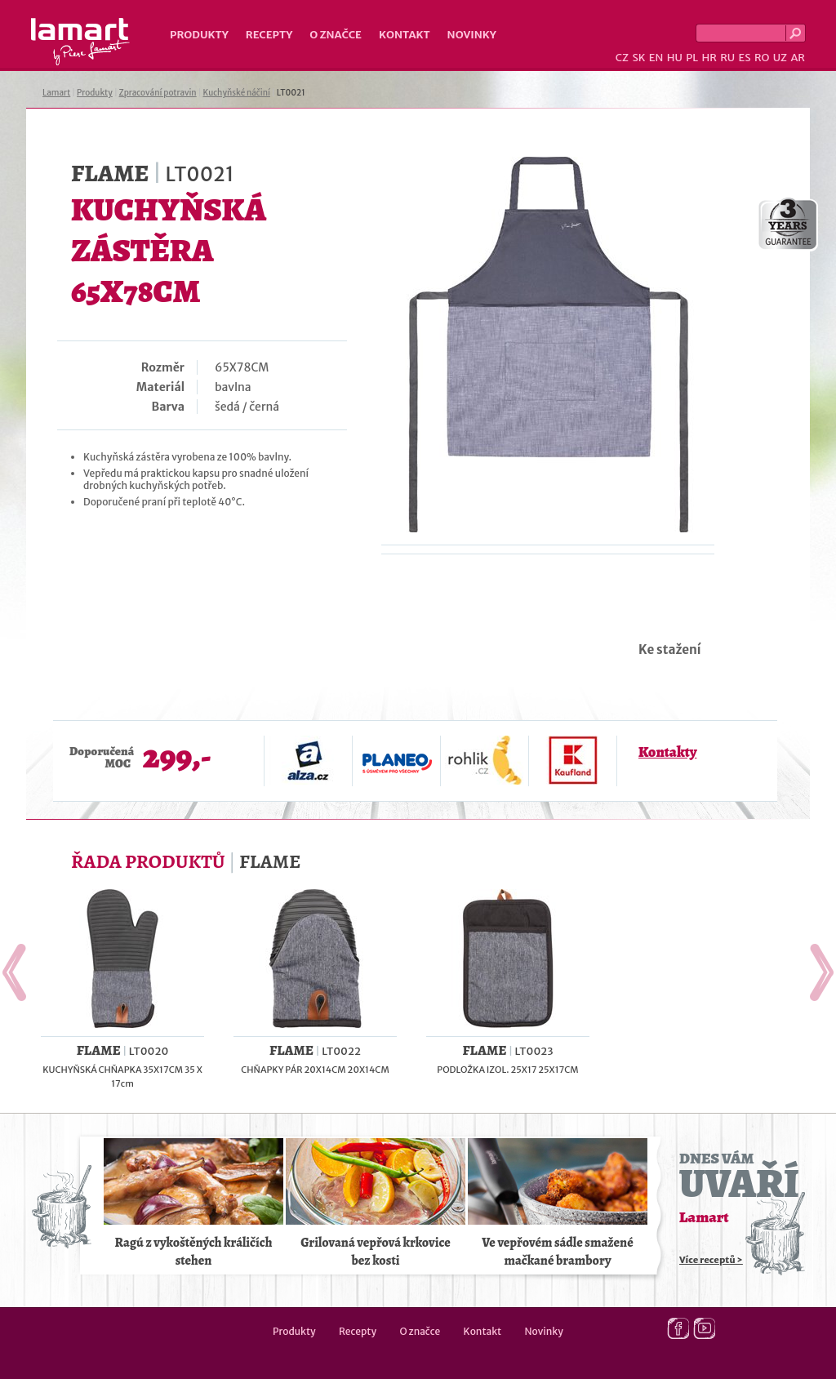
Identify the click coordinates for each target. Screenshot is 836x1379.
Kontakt (404, 35)
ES (745, 58)
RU (727, 58)
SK (638, 58)
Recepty (269, 35)
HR (708, 58)
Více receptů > (711, 1260)
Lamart (80, 41)
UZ (780, 58)
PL (692, 58)
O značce (335, 35)
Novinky (471, 35)
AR (797, 58)
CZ (622, 58)
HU (675, 58)
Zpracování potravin (158, 92)
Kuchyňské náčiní (235, 92)
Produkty (199, 35)
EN (656, 58)
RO (761, 58)
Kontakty (667, 752)
